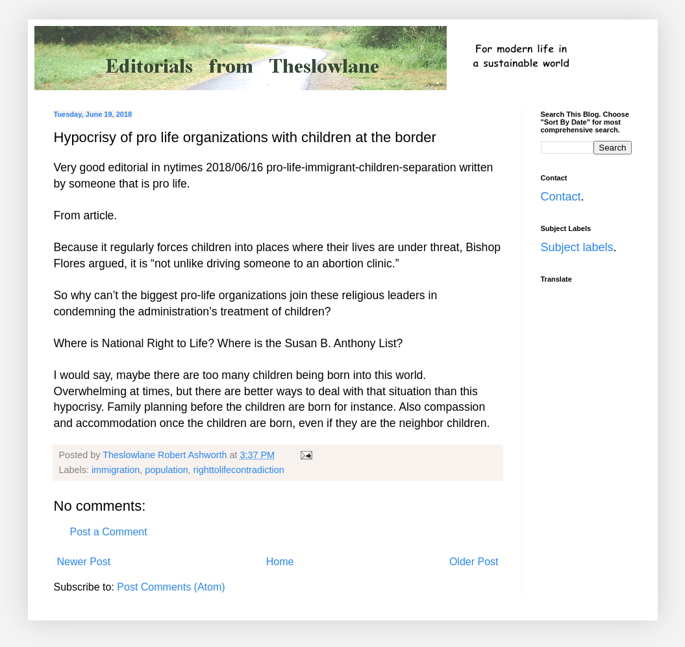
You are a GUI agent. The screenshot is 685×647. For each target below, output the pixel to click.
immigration (116, 470)
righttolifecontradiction (238, 470)
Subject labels (577, 247)
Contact (561, 196)
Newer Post (84, 561)
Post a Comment (108, 531)
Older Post (474, 561)
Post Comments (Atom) (171, 586)
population (166, 470)
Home (280, 561)
